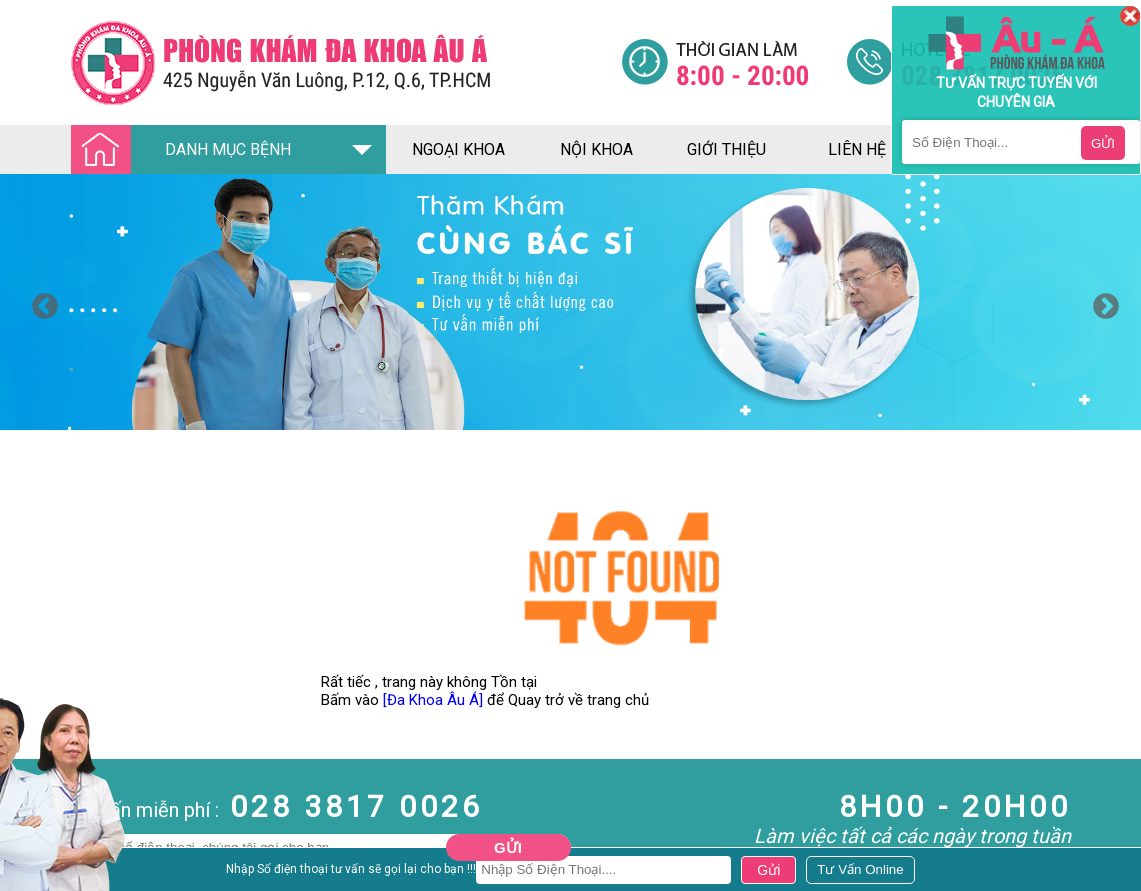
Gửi (508, 847)
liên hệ (857, 149)
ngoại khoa (458, 149)
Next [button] (1101, 302)
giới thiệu (726, 149)
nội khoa (596, 149)
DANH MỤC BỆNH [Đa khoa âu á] (187, 150)
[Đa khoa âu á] (346, 62)
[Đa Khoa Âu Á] (433, 700)
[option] (570, 302)
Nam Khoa (34, 873)
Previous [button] (40, 302)
